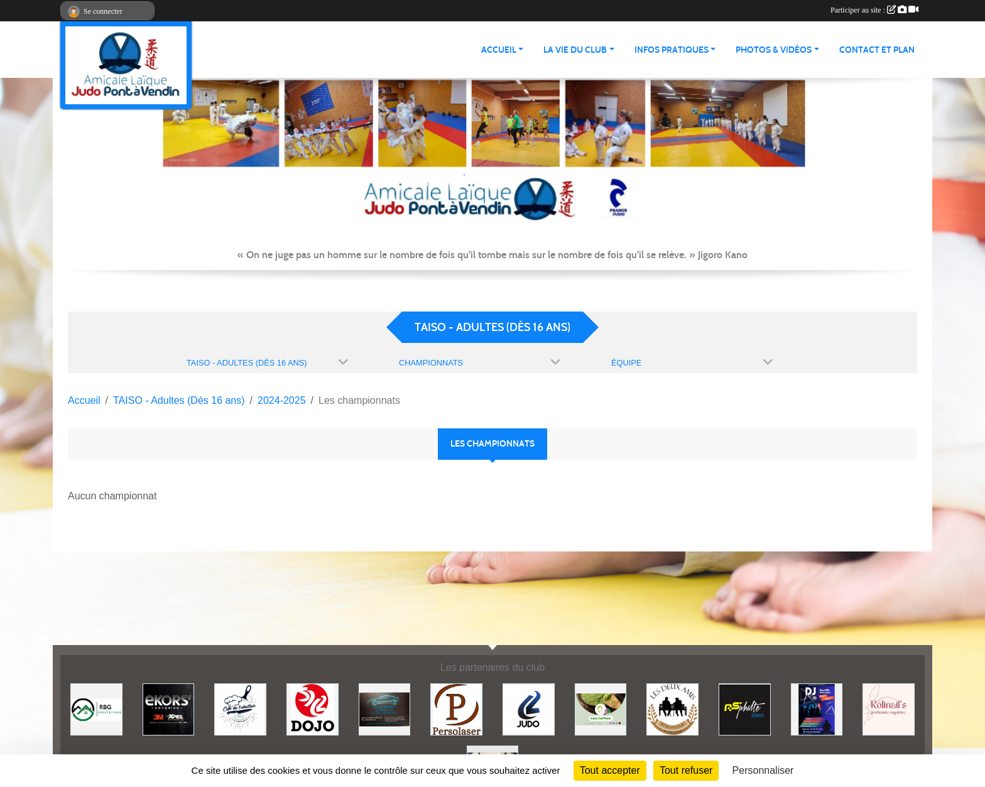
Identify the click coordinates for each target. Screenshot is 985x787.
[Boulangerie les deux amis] (672, 708)
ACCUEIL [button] (498, 50)
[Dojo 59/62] (312, 708)
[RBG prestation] (96, 708)
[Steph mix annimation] (817, 708)
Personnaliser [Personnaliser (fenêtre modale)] (763, 770)
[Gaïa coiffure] (601, 708)
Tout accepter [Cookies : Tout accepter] (610, 770)
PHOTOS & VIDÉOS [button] (774, 50)
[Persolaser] (456, 708)
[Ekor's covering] (169, 708)
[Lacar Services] (385, 708)
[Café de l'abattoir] (240, 708)
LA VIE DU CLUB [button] (575, 50)
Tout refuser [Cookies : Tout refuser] (686, 770)
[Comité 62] (529, 708)
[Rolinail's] (889, 708)
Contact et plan (877, 50)
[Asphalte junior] (745, 708)
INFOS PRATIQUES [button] (671, 50)
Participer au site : (874, 10)
